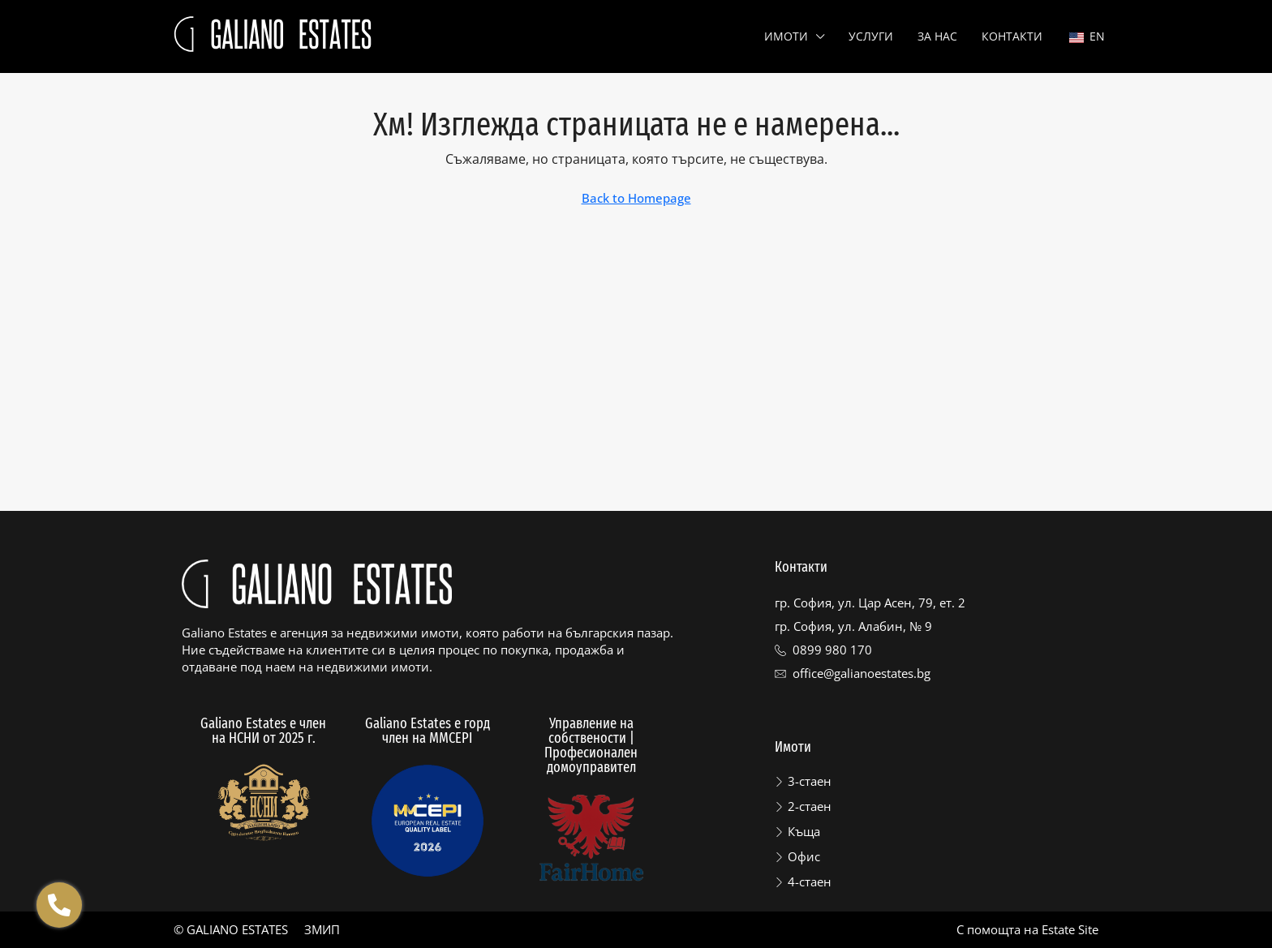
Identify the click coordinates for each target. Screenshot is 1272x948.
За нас (937, 36)
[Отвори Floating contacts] (59, 905)
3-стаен (810, 781)
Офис (804, 856)
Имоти (786, 36)
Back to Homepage (636, 198)
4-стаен (810, 881)
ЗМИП (322, 929)
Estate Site (1070, 929)
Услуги (871, 36)
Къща (804, 831)
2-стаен (810, 806)
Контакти (1012, 36)
